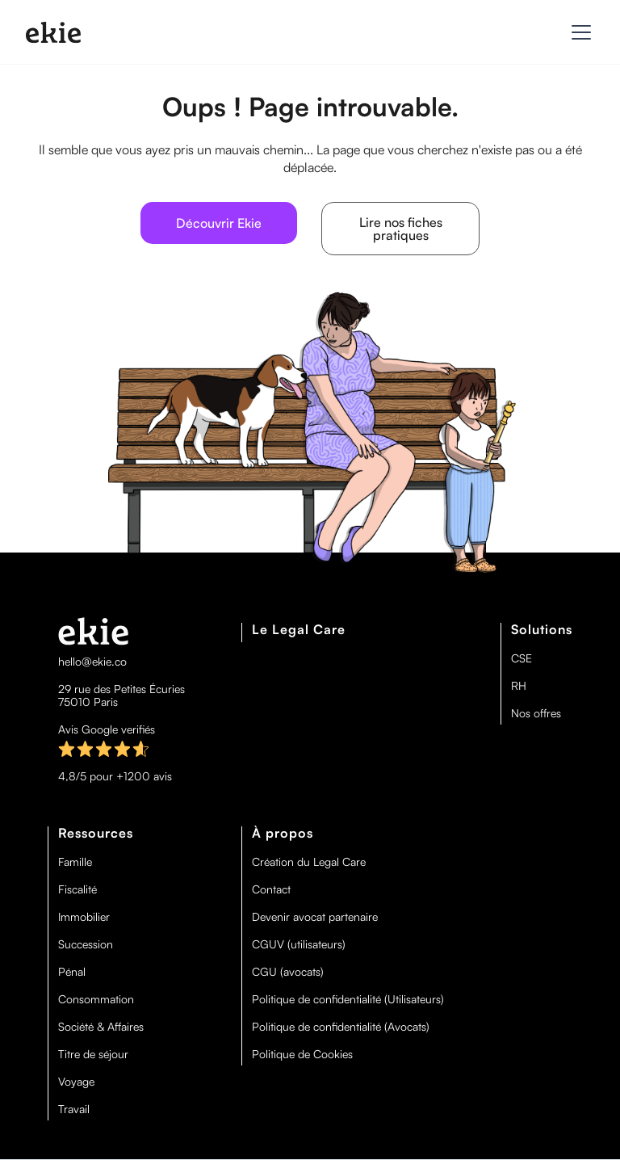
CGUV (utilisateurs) (299, 944)
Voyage (76, 1081)
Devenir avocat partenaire (315, 916)
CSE (521, 658)
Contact (271, 889)
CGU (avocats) (288, 971)
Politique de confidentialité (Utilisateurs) (348, 999)
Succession (85, 944)
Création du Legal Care (309, 861)
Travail (74, 1109)
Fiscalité (77, 889)
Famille (75, 861)
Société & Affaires (101, 1026)
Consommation (96, 999)
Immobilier (84, 916)
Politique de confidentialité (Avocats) (340, 1026)
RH (518, 685)
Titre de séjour (93, 1054)
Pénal (72, 971)
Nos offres (536, 713)
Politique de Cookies (302, 1054)
